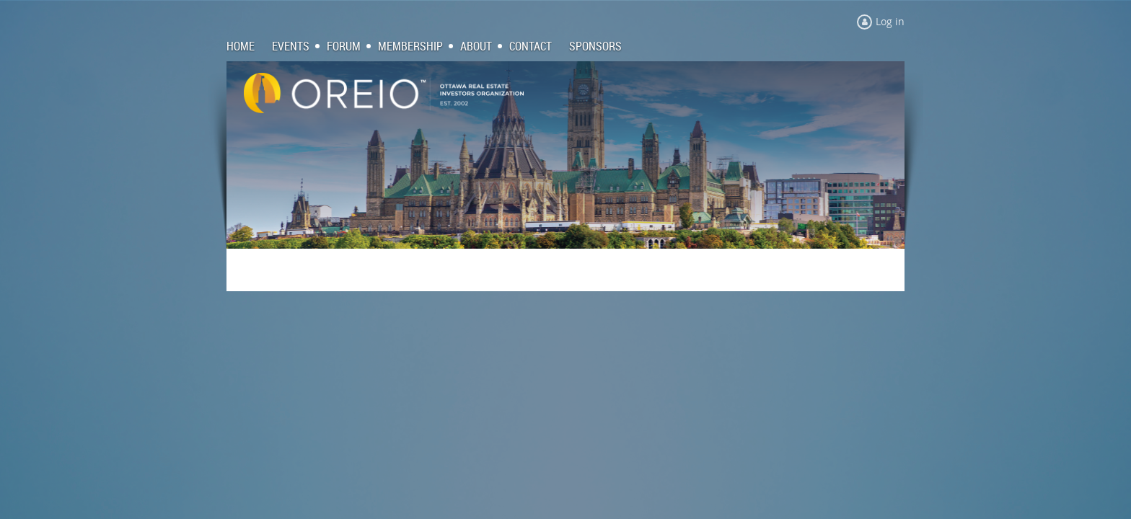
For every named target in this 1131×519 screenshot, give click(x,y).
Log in (890, 21)
